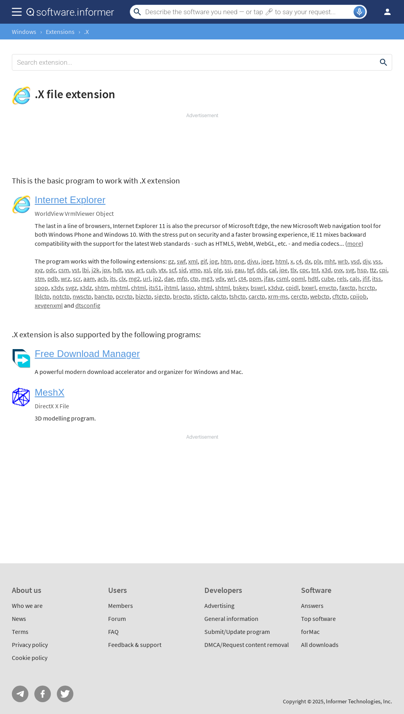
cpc (304, 270)
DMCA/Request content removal (246, 645)
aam (89, 278)
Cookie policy (29, 658)
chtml (138, 288)
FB (42, 694)
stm (40, 278)
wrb (343, 261)
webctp (319, 296)
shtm (101, 288)
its (113, 278)
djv (366, 261)
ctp (194, 278)
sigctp (162, 296)
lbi (85, 270)
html (281, 261)
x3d (326, 270)
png (239, 261)
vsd (355, 261)
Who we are (27, 605)
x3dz (86, 288)
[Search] (248, 12)
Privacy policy (30, 645)
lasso (188, 288)
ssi (228, 270)
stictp (200, 296)
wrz (65, 278)
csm (63, 270)
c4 (299, 261)
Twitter (65, 694)
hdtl (313, 278)
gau (239, 270)
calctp (218, 296)
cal (273, 270)
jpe (283, 270)
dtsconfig (87, 305)
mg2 (134, 278)
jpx (106, 270)
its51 (155, 288)
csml (282, 278)
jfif (366, 278)
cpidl (292, 288)
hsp (362, 270)
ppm (255, 278)
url (146, 278)
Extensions (60, 32)
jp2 (157, 278)
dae (169, 278)
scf (172, 270)
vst (75, 270)
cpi (383, 270)
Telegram (20, 694)
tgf (250, 270)
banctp (103, 296)
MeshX (49, 392)
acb (102, 278)
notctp (61, 296)
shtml (222, 288)
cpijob (358, 296)
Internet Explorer (70, 199)
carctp (257, 296)
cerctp (299, 296)
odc (51, 270)
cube (327, 278)
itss (376, 278)
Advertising (219, 605)
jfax (268, 278)
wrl (231, 278)
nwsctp (82, 296)
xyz (39, 270)
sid (183, 270)
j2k (95, 270)
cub (151, 270)
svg (350, 270)
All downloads (320, 645)
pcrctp (124, 296)
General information (231, 618)
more (354, 243)
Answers (312, 605)
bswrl (258, 288)
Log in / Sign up (384, 12)
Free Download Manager (87, 353)
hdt (117, 270)
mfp (182, 278)
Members (120, 605)
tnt (315, 270)
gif (203, 261)
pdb (52, 278)
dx (308, 261)
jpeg (267, 261)
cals (355, 278)
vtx (162, 270)
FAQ (113, 631)
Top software (318, 618)
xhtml (204, 288)
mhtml (119, 288)
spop (41, 288)
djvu (252, 261)
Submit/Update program (237, 631)
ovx (338, 270)
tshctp (237, 296)
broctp (182, 296)
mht (329, 261)
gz (171, 261)
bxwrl (308, 288)
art (139, 270)
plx (318, 261)
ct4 (242, 278)
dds (261, 270)
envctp (328, 288)
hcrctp (366, 288)
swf (181, 261)
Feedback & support (134, 645)
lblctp (42, 296)
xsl (207, 270)
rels (342, 278)
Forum (117, 618)
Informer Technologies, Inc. (359, 701)
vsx (129, 270)
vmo (195, 270)
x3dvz (275, 288)
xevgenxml (49, 305)
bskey (240, 288)
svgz (71, 288)
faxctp (347, 288)
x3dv (57, 288)
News (19, 618)
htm (226, 261)
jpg (213, 261)
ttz (373, 270)
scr (76, 278)
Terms (20, 631)
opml (298, 278)
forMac (310, 631)
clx (122, 278)
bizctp (143, 296)
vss (377, 261)
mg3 (207, 278)
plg (217, 270)
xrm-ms (278, 296)
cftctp (339, 296)
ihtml (171, 288)
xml (193, 261)
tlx (293, 270)
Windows (24, 32)
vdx (219, 278)
